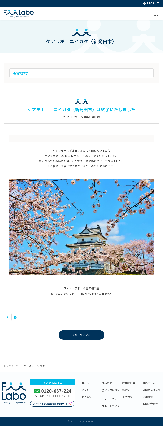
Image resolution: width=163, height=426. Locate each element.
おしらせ (87, 383)
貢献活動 (127, 397)
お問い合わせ (150, 403)
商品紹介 (107, 383)
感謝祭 (126, 390)
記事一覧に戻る (81, 335)
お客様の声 (128, 383)
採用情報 (148, 397)
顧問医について (152, 390)
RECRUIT (151, 3)
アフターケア (109, 399)
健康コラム (149, 383)
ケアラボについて (111, 391)
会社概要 (87, 397)
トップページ (11, 365)
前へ (16, 317)
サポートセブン (111, 405)
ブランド (87, 390)
